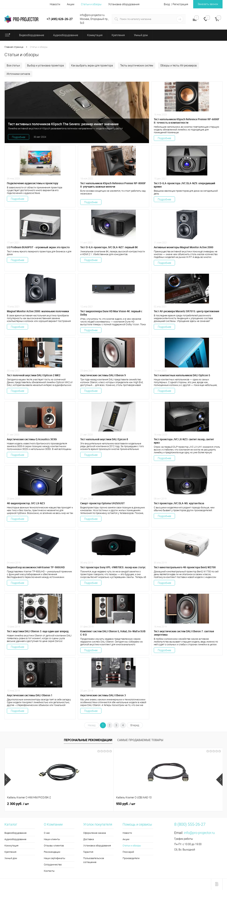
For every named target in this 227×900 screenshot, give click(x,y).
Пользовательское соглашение (93, 860)
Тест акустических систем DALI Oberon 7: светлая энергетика (184, 633)
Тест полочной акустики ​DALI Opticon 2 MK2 (33, 375)
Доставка (88, 839)
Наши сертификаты (54, 858)
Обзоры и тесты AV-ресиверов (178, 65)
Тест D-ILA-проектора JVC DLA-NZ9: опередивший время (184, 185)
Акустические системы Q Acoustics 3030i (32, 439)
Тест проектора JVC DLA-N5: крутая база (179, 503)
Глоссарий (128, 852)
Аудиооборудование (15, 839)
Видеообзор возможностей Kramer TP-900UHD (36, 567)
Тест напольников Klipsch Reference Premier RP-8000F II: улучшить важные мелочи (113, 185)
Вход (167, 4)
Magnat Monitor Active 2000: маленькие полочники (38, 311)
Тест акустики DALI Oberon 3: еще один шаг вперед (38, 631)
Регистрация (180, 4)
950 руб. (71, 804)
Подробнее (18, 137)
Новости (55, 4)
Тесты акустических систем (136, 65)
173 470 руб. (129, 804)
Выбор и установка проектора (45, 65)
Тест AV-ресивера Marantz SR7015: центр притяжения (186, 311)
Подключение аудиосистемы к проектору (32, 183)
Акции (70, 4)
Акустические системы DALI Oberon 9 (103, 375)
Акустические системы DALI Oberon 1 (29, 695)
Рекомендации (52, 852)
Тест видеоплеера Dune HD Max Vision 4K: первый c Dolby (111, 313)
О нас (47, 833)
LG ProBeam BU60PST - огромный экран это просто (38, 247)
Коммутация (11, 845)
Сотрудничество (53, 864)
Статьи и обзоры (91, 4)
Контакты (49, 870)
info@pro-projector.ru (199, 833)
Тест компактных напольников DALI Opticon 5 (182, 375)
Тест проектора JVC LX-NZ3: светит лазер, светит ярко (184, 441)
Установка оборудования (124, 4)
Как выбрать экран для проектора (92, 65)
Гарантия (88, 852)
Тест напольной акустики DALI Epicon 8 (104, 439)
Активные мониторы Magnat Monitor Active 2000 (183, 247)
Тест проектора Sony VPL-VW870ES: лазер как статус (113, 567)
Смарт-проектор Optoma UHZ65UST (102, 503)
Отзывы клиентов (54, 845)
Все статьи (13, 65)
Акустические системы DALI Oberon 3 (103, 695)
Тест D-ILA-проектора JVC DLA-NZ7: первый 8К (109, 247)
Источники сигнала (18, 73)
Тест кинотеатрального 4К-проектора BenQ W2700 (185, 567)
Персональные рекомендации (88, 740)
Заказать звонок (208, 4)
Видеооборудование (15, 833)
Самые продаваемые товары (140, 740)
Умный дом (10, 858)
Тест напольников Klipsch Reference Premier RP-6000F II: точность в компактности (186, 121)
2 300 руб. (18, 804)
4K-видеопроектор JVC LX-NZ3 (26, 503)
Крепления (10, 852)
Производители (131, 858)
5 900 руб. (181, 804)
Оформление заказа (94, 833)
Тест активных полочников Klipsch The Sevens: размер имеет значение (63, 124)
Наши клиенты (52, 839)
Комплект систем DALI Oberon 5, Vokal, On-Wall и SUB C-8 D (112, 633)
